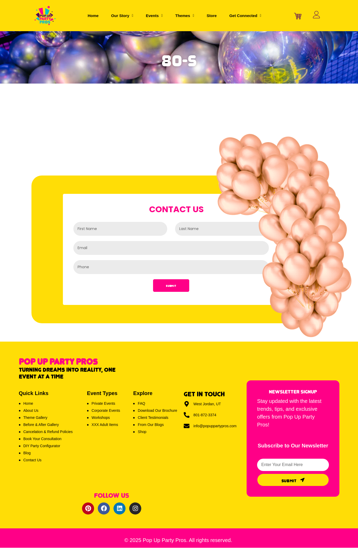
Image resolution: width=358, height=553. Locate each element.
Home (93, 15)
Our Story (122, 15)
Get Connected (245, 15)
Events (154, 15)
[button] (122, 15)
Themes (184, 15)
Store (212, 15)
